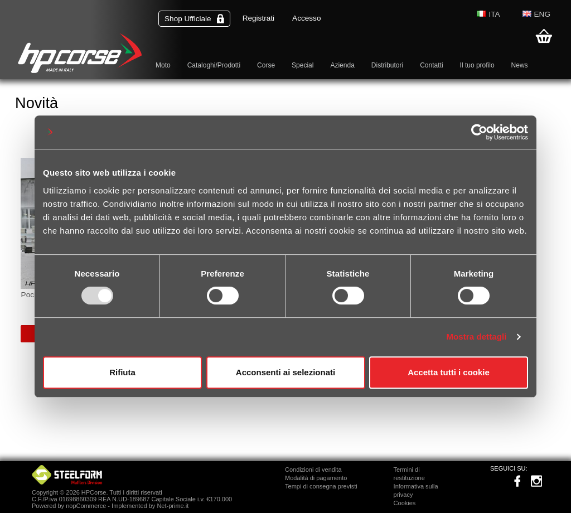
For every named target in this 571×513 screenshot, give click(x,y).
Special (302, 65)
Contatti (431, 65)
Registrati (258, 18)
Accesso (306, 18)
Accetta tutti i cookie (449, 372)
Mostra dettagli (476, 336)
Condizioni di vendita (313, 469)
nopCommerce (86, 505)
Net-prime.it (172, 505)
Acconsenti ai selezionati (285, 372)
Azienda (342, 65)
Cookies (405, 503)
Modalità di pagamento (316, 478)
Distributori (387, 65)
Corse (266, 65)
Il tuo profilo (477, 65)
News (519, 65)
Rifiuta (122, 372)
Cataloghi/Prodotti (213, 65)
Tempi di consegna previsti (321, 486)
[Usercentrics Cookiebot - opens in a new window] (479, 132)
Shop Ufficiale (194, 18)
